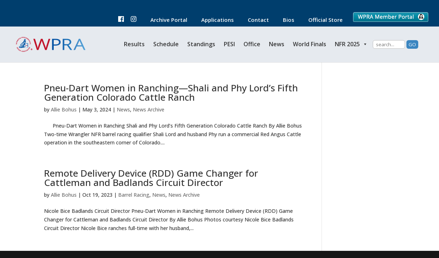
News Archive (148, 109)
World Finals (309, 44)
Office (251, 44)
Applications (214, 20)
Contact (255, 20)
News (276, 44)
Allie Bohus (64, 109)
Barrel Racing (133, 194)
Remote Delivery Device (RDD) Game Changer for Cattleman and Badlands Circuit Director (151, 178)
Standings (201, 44)
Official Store (322, 20)
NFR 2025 (351, 44)
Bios (285, 20)
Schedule (166, 44)
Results (134, 44)
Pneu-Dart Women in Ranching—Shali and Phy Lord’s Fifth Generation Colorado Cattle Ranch (171, 92)
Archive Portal (165, 20)
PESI (229, 44)
